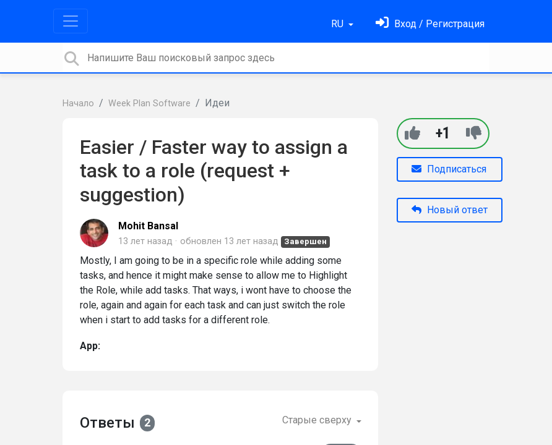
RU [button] (338, 24)
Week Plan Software (149, 103)
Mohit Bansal (148, 226)
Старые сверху (318, 420)
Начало (78, 103)
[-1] (473, 133)
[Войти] (430, 23)
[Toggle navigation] (70, 21)
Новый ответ (450, 210)
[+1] (412, 133)
